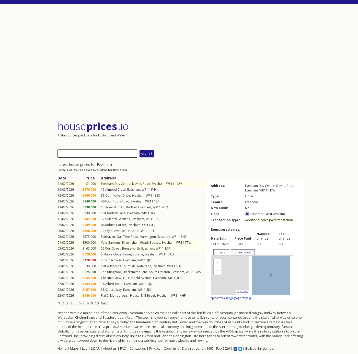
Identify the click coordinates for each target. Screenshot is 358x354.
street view (243, 252)
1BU (179, 266)
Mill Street (148, 295)
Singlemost (265, 348)
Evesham (104, 164)
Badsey (131, 207)
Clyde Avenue (115, 231)
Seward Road (114, 207)
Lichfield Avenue (140, 278)
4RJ (153, 225)
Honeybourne (133, 254)
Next (104, 303)
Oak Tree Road (127, 236)
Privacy (154, 348)
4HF (183, 295)
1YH (153, 189)
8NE (183, 236)
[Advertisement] (180, 62)
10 (97, 303)
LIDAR (95, 348)
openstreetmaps (222, 298)
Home (62, 348)
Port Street (113, 248)
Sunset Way (113, 260)
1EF (156, 201)
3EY (152, 213)
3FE (152, 231)
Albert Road (114, 284)
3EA (179, 278)
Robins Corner (115, 225)
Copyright (171, 348)
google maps (242, 298)
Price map (254, 214)
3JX (148, 260)
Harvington (148, 236)
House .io (93, 126)
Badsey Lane (116, 213)
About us (110, 348)
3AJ (157, 219)
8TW (198, 272)
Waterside (143, 266)
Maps (74, 348)
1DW (178, 183)
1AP (167, 248)
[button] (218, 263)
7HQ (164, 207)
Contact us (138, 348)
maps (221, 252)
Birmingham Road (135, 242)
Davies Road (141, 183)
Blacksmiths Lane (135, 272)
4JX (149, 284)
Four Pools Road (117, 201)
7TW (188, 242)
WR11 (170, 183)
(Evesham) (275, 214)
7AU (171, 254)
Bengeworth (131, 248)
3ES (157, 195)
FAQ (123, 348)
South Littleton (159, 272)
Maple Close (112, 254)
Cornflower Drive (117, 195)
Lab (85, 348)
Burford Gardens (117, 219)
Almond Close (115, 189)
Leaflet (242, 292)
